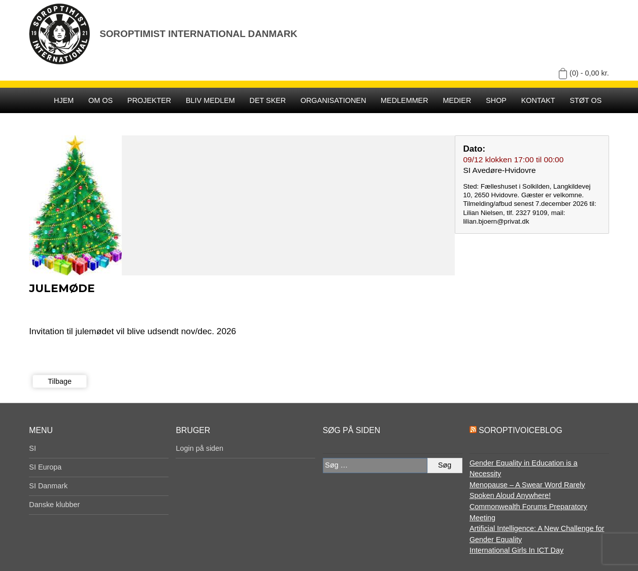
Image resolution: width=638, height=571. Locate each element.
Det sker (268, 100)
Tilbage (60, 381)
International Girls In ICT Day (516, 550)
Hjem (64, 100)
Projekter (149, 100)
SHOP (496, 100)
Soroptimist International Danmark (198, 33)
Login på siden (199, 448)
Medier (457, 100)
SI (32, 448)
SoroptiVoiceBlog (520, 430)
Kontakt (538, 100)
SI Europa (45, 467)
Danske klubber (54, 505)
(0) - (589, 73)
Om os (100, 100)
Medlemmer (404, 100)
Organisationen (333, 100)
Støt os (585, 100)
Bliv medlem (210, 100)
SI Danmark (48, 486)
